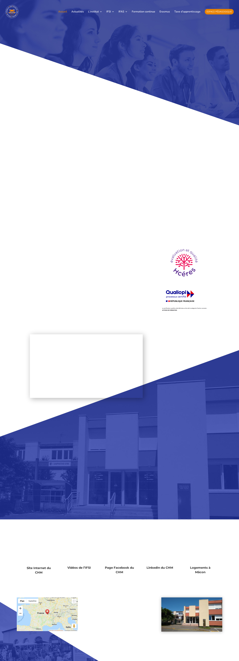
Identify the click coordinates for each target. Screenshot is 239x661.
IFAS (121, 11)
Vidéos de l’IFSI (79, 568)
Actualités (77, 11)
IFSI (108, 11)
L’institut (93, 11)
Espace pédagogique (219, 11)
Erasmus (164, 11)
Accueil (62, 11)
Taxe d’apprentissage (187, 11)
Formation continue (143, 11)
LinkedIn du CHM (160, 568)
